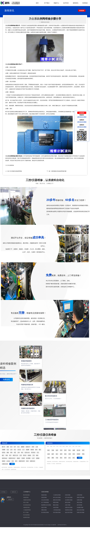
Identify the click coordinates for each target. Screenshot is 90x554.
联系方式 (14, 492)
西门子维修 (25, 512)
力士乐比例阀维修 (9, 165)
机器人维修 (25, 502)
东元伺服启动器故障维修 (15, 171)
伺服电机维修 (26, 507)
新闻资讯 (75, 3)
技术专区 (66, 3)
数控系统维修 (26, 495)
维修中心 (56, 3)
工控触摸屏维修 (27, 510)
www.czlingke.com (48, 524)
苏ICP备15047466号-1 (62, 524)
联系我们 (85, 3)
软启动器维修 (26, 514)
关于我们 (47, 3)
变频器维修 (25, 497)
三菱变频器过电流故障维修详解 (58, 171)
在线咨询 (10, 499)
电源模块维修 (26, 517)
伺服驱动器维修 (27, 500)
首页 (37, 3)
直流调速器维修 (27, 505)
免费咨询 (6, 379)
